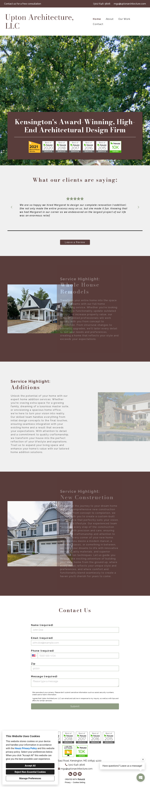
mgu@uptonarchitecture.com (130, 3)
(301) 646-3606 (101, 3)
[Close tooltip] (143, 759)
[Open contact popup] (141, 778)
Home (97, 19)
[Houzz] (70, 774)
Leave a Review (75, 242)
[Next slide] (138, 207)
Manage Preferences (30, 778)
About (110, 19)
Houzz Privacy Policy (26, 748)
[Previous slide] (11, 207)
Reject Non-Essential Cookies (30, 772)
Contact (98, 24)
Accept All (30, 765)
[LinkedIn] (80, 774)
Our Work (124, 19)
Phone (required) (75, 653)
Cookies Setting (79, 782)
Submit (75, 706)
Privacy (68, 782)
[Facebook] (75, 774)
